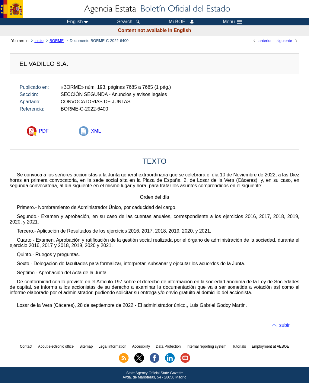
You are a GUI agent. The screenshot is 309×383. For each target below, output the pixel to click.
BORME (56, 40)
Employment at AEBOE (270, 346)
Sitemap (86, 346)
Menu (232, 21)
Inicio (38, 40)
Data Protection (168, 346)
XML (96, 131)
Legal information (112, 346)
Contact (26, 346)
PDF (44, 131)
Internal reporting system (206, 346)
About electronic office (56, 346)
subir (284, 325)
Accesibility (141, 346)
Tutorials (239, 346)
